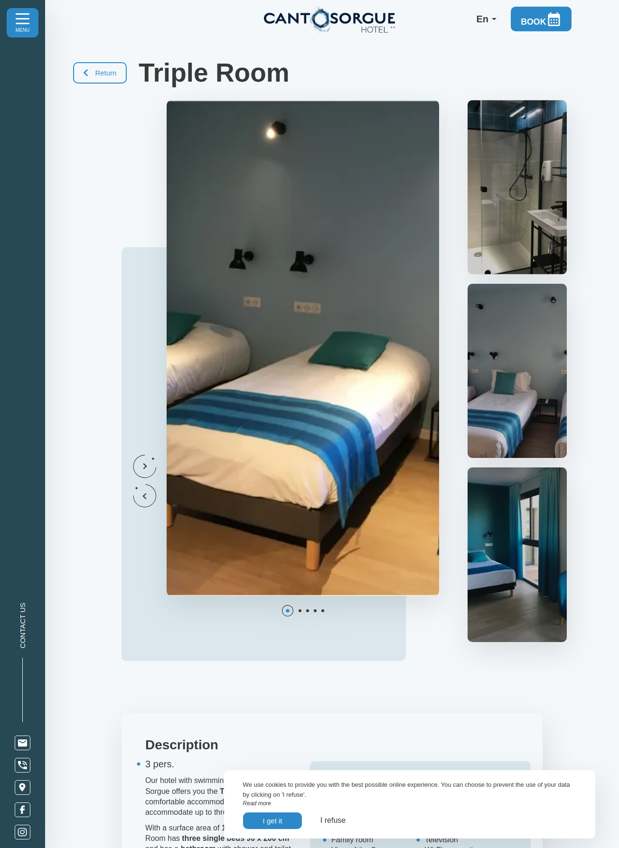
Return (100, 73)
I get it (272, 821)
